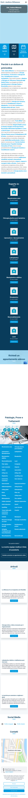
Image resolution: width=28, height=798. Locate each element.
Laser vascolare (6, 467)
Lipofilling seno (19, 476)
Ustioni (4, 470)
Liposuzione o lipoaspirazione (6, 452)
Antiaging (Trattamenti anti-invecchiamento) (6, 531)
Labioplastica (18, 451)
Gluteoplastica (18, 489)
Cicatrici (17, 510)
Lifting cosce (18, 495)
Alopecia (17, 467)
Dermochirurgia (19, 535)
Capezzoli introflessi (20, 483)
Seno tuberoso (18, 479)
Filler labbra (5, 464)
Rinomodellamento (7, 461)
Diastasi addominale (20, 529)
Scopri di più (14, 203)
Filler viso (17, 492)
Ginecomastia (5, 483)
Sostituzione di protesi (18, 525)
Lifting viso (5, 473)
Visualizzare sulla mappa (14, 750)
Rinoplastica (18, 456)
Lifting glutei (5, 489)
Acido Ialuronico (6, 504)
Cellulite (4, 517)
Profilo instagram (8, 724)
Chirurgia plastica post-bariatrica (19, 447)
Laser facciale (18, 507)
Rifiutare (14, 783)
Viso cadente (18, 498)
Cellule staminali (6, 501)
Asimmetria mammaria (5, 479)
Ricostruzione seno (7, 447)
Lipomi (16, 504)
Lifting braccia (18, 486)
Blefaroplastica (6, 498)
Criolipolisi (17, 464)
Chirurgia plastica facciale (6, 525)
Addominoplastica (6, 486)
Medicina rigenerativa (20, 501)
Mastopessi (18, 517)
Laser (16, 461)
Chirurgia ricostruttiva (20, 519)
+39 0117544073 (9, 772)
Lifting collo (18, 473)
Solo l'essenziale (14, 787)
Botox (3, 492)
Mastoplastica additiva (5, 457)
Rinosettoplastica (6, 535)
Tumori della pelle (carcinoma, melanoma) (6, 512)
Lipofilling (4, 507)
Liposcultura (18, 470)
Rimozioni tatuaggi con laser (7, 520)
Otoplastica (5, 476)
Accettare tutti (14, 790)
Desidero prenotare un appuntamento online (14, 555)
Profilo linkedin (21, 724)
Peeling (4, 495)
